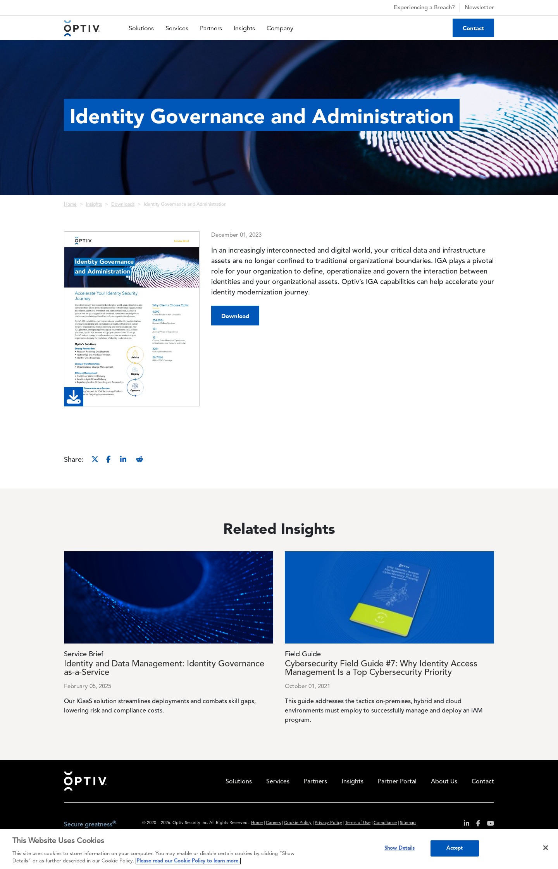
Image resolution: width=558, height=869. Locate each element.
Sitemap (408, 823)
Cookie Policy (298, 823)
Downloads (122, 204)
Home (70, 204)
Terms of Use (357, 823)
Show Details (399, 848)
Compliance (385, 823)
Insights (244, 28)
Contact (473, 28)
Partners (211, 28)
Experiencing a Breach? (417, 8)
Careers (273, 823)
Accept (454, 848)
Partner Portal (397, 782)
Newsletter (479, 8)
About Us (444, 782)
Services (176, 28)
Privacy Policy (328, 823)
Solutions (141, 28)
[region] (279, 849)
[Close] (545, 847)
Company (280, 28)
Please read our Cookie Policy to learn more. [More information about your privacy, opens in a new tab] (188, 861)
